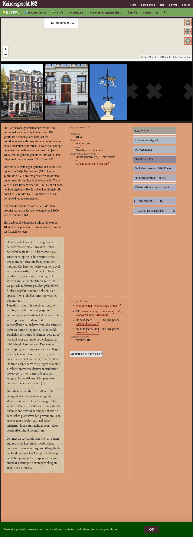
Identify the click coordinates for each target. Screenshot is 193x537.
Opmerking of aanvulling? (86, 353)
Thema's (131, 12)
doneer (186, 5)
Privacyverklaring (107, 529)
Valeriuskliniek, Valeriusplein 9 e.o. (155, 187)
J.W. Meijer (142, 130)
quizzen (173, 5)
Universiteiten (143, 149)
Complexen (75, 12)
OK (151, 529)
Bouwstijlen (151, 12)
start (133, 5)
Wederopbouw (37, 12)
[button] (188, 22)
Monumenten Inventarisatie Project (97, 305)
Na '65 (59, 12)
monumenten (148, 5)
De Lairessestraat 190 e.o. (150, 177)
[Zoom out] (5, 54)
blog (162, 5)
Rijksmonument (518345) (91, 163)
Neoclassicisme (144, 159)
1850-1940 (13, 12)
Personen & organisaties (105, 12)
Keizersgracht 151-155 (148, 201)
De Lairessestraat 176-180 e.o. (153, 168)
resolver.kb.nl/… (86, 323)
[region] (96, 38)
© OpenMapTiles (149, 57)
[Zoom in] (5, 49)
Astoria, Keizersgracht (156, 211)
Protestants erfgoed (146, 140)
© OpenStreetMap (169, 57)
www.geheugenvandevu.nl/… (100, 311)
